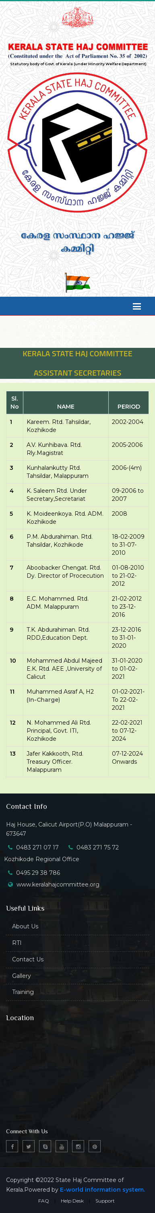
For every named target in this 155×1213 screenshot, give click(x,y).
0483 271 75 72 (97, 847)
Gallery (21, 975)
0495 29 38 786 (38, 872)
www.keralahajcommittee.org (58, 884)
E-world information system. (102, 1189)
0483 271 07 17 (37, 847)
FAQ (43, 1201)
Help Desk (72, 1201)
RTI (17, 942)
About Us (25, 926)
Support (105, 1201)
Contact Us (27, 959)
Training (23, 992)
